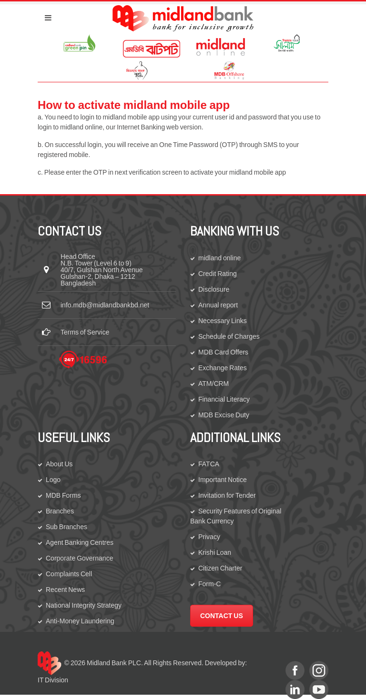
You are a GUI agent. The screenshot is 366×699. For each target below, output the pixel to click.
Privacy (209, 537)
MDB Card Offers (223, 352)
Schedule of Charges (229, 336)
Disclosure (213, 289)
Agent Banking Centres (79, 542)
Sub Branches (66, 527)
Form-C (209, 584)
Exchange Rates (222, 368)
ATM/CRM (213, 383)
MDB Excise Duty (223, 415)
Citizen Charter (220, 568)
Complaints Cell (69, 574)
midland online (219, 258)
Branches (60, 511)
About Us (59, 464)
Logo (53, 479)
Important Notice (222, 479)
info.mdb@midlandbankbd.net (105, 305)
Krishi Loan (214, 552)
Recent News (65, 589)
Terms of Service (85, 332)
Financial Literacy (224, 399)
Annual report (218, 305)
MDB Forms (63, 495)
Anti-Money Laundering (80, 621)
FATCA (208, 464)
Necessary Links (222, 321)
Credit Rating (217, 273)
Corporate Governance (79, 558)
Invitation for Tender (227, 495)
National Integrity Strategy (84, 605)
